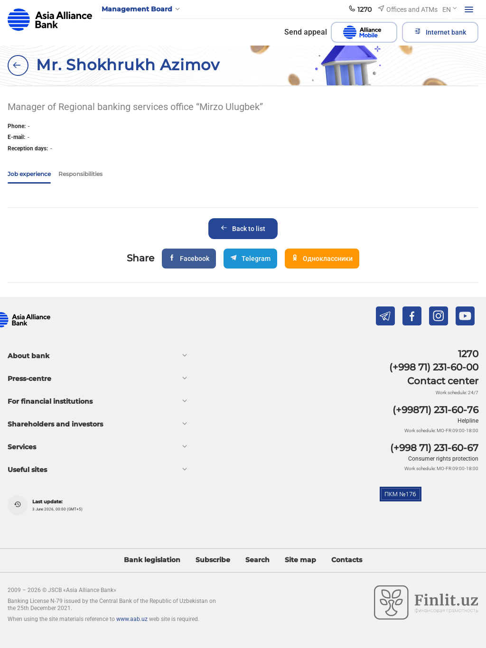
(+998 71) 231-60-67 (434, 448)
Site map (300, 560)
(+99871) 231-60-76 (435, 410)
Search (257, 560)
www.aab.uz (132, 619)
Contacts (346, 560)
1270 (468, 354)
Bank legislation (152, 560)
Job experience (29, 173)
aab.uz (50, 20)
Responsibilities (80, 173)
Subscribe (213, 560)
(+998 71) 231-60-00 (433, 367)
